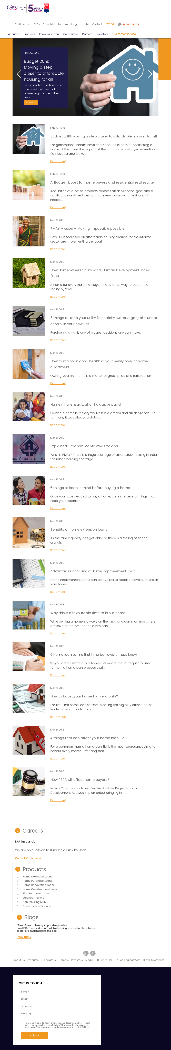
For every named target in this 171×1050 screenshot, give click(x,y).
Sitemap (46, 1042)
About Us (13, 34)
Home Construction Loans (87, 882)
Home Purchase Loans (85, 874)
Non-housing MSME (83, 895)
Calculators (70, 34)
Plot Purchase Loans (83, 887)
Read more (61, 177)
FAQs (37, 24)
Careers (87, 34)
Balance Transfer (81, 891)
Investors (102, 34)
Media (85, 24)
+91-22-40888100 (84, 1000)
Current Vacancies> (34, 895)
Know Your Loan (49, 34)
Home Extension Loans (85, 870)
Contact (97, 24)
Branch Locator (52, 24)
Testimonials (23, 24)
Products (29, 34)
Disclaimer (14, 1042)
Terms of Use (31, 1042)
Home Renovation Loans (86, 878)
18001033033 (135, 954)
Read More (41, 112)
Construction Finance (84, 899)
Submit (41, 1021)
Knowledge (71, 24)
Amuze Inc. (156, 1042)
